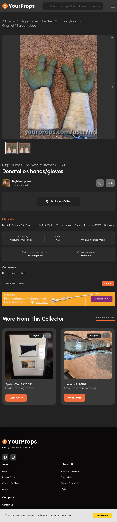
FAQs (63, 489)
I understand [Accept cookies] (102, 515)
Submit (108, 283)
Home (5, 471)
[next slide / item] (112, 87)
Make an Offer (58, 201)
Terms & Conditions (70, 471)
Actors (5, 489)
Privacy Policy (67, 477)
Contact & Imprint (69, 483)
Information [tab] (8, 219)
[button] (56, 136)
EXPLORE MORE (105, 317)
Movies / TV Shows (11, 483)
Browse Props (8, 477)
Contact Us (7, 505)
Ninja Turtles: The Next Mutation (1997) (33, 165)
